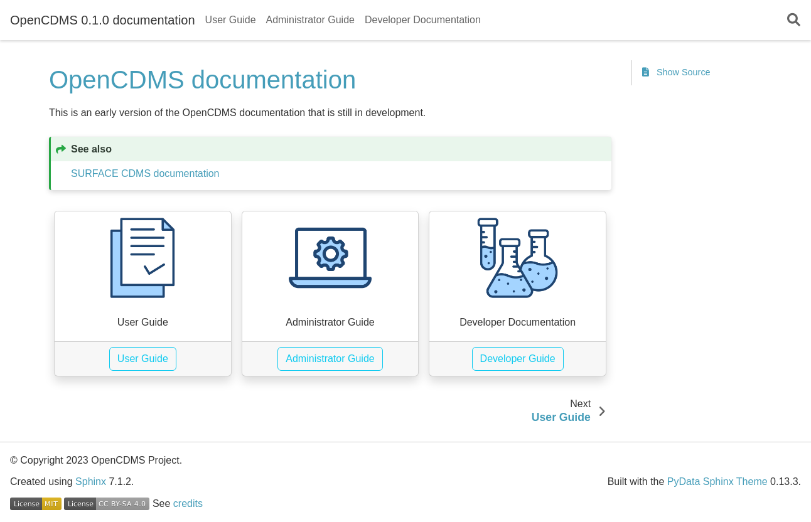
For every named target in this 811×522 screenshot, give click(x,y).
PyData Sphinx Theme (717, 481)
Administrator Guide (310, 19)
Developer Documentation (423, 19)
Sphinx (90, 481)
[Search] (794, 20)
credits (188, 503)
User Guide (230, 19)
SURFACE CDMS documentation (145, 173)
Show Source (676, 72)
